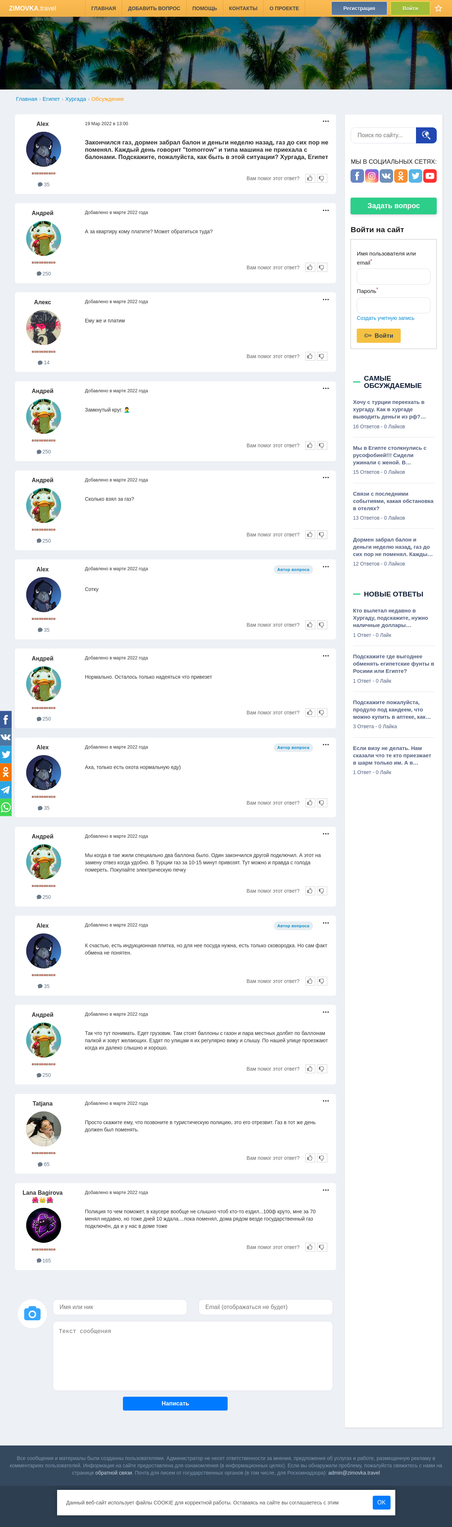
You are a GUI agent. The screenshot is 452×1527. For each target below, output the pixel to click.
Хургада (75, 99)
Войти (410, 8)
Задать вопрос (394, 206)
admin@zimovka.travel (354, 1473)
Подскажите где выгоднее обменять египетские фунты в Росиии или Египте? (393, 664)
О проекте (284, 8)
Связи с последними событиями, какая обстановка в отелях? (393, 501)
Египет (51, 99)
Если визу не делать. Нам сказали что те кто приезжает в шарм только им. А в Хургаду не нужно (392, 755)
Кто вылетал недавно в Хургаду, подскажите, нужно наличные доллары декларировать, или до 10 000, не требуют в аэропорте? (393, 618)
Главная (103, 8)
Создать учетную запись (385, 318)
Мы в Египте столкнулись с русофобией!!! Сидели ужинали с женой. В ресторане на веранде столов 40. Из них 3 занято (392, 455)
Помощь (204, 8)
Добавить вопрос (154, 8)
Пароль (367, 290)
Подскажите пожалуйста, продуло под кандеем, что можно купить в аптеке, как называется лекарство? (389, 710)
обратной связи (113, 1473)
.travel (32, 8)
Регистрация (359, 8)
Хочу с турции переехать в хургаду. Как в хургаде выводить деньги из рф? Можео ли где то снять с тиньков (389, 409)
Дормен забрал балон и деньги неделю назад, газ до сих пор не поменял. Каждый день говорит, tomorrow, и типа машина (392, 547)
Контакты (243, 8)
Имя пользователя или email (386, 258)
